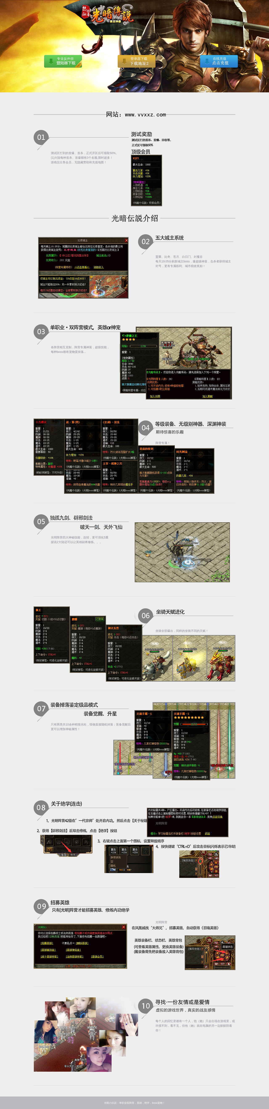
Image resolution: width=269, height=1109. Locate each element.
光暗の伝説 (50, 6)
